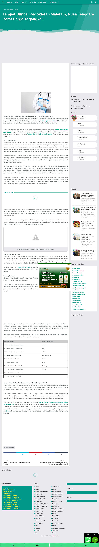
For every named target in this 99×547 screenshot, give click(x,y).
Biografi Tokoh (39, 516)
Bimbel (54, 489)
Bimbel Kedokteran (9, 447)
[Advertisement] (49, 48)
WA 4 (86, 545)
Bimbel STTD (39, 513)
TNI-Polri (54, 533)
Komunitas (55, 518)
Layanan (9, 2)
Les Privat (55, 521)
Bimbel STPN (39, 511)
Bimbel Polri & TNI (57, 501)
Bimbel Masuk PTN (40, 499)
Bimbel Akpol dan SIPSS (41, 491)
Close (68, 264)
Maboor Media (55, 535)
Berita (37, 489)
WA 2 (37, 545)
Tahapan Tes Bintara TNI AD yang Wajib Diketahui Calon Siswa (88, 209)
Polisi (36, 525)
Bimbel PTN (55, 504)
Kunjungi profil (81, 118)
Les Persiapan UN (40, 521)
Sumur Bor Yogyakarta (58, 528)
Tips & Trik (55, 530)
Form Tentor (32, 2)
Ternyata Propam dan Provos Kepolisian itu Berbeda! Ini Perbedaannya (87, 237)
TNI (36, 533)
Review (54, 525)
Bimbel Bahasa (56, 491)
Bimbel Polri (53, 2)
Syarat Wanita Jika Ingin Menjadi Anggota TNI (88, 251)
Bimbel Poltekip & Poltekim (41, 504)
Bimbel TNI (55, 513)
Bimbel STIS (55, 506)
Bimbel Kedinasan (40, 496)
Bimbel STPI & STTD (58, 508)
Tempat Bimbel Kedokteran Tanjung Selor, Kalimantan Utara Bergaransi (53, 463)
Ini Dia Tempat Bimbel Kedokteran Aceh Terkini (16, 463)
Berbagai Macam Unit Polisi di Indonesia (87, 222)
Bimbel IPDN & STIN (57, 494)
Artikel (16, 2)
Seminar (37, 528)
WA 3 (61, 545)
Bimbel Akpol (42, 2)
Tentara (37, 530)
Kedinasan (38, 518)
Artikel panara (56, 486)
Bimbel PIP (55, 499)
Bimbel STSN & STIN (58, 511)
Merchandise (39, 523)
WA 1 (12, 545)
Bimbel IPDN (38, 494)
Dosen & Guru (56, 516)
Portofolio (23, 2)
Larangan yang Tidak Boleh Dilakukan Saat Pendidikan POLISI (87, 195)
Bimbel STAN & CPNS (41, 506)
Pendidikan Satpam (57, 523)
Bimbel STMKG (39, 508)
